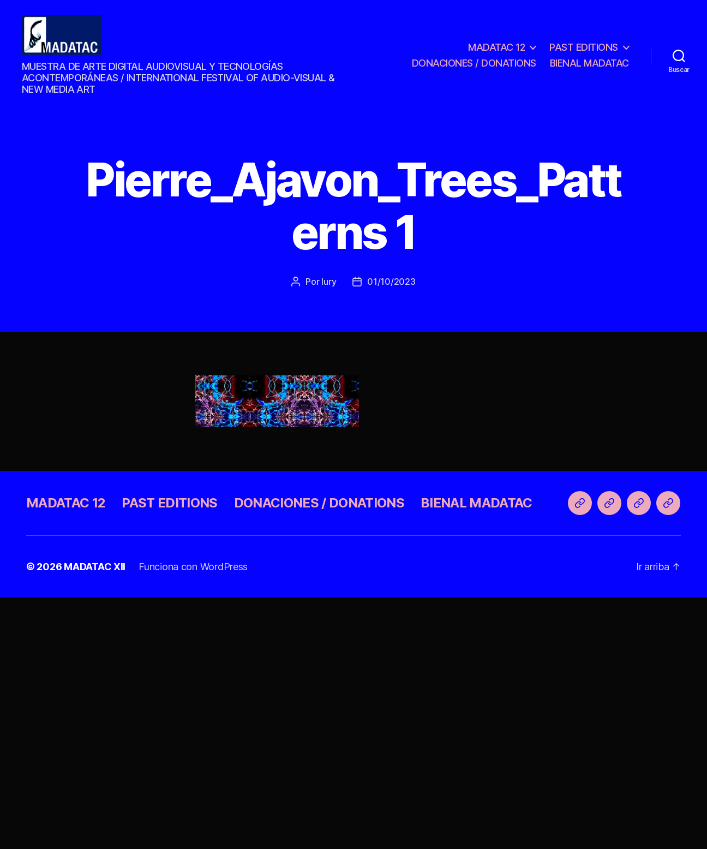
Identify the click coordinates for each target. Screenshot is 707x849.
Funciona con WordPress (193, 574)
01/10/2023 (391, 289)
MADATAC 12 (496, 51)
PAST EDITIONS (583, 51)
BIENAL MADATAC (589, 67)
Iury (328, 289)
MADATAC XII (94, 574)
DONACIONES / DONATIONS (474, 67)
